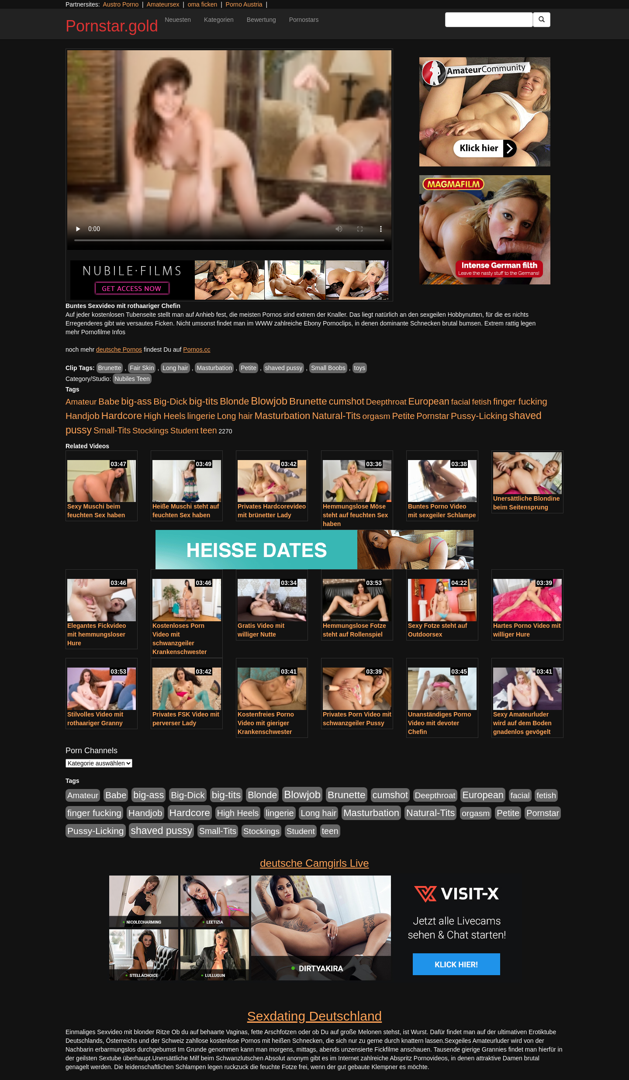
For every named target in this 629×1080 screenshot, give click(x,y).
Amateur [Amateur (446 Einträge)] (81, 401)
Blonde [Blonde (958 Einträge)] (234, 401)
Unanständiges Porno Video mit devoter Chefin (439, 723)
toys (360, 367)
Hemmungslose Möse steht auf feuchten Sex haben (355, 515)
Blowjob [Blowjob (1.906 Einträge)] (269, 401)
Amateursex (163, 4)
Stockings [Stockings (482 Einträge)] (150, 430)
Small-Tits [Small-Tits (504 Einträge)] (112, 430)
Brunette (109, 367)
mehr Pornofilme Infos (95, 332)
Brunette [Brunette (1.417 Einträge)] (308, 401)
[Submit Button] (541, 19)
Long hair (175, 367)
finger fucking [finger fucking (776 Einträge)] (520, 401)
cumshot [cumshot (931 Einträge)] (346, 401)
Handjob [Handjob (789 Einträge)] (83, 416)
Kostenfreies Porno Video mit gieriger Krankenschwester (266, 723)
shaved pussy (284, 367)
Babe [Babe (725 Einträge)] (108, 401)
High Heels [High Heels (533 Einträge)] (165, 416)
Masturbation (214, 367)
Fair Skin (142, 367)
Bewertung (261, 19)
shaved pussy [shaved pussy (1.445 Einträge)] (161, 830)
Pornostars (304, 19)
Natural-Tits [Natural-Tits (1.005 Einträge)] (336, 415)
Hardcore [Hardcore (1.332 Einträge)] (121, 415)
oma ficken (203, 4)
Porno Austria (244, 4)
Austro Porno (121, 4)
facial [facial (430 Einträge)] (460, 401)
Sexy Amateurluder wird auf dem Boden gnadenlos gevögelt (522, 723)
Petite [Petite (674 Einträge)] (403, 416)
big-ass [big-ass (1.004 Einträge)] (136, 401)
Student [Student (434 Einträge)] (184, 430)
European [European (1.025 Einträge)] (428, 401)
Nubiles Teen (132, 378)
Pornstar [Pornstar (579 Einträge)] (432, 416)
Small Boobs (328, 367)
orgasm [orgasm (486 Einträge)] (377, 416)
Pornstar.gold (112, 26)
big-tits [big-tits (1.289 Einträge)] (203, 401)
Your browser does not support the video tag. (229, 150)
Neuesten (178, 19)
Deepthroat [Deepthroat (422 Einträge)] (386, 401)
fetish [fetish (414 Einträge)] (481, 401)
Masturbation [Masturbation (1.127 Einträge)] (282, 415)
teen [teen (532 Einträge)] (208, 430)
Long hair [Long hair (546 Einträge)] (235, 416)
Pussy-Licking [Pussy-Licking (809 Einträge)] (479, 416)
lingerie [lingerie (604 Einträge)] (201, 416)
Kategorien (219, 19)
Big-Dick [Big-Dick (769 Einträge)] (170, 401)
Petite (248, 367)
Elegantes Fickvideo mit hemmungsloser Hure (96, 634)
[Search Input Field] (489, 19)
